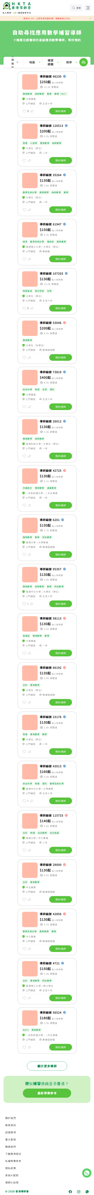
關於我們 (10, 1118)
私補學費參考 (13, 1161)
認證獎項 (10, 1132)
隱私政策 (10, 1168)
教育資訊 (10, 1125)
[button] (47, 62)
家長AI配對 (12, 1175)
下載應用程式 (13, 1154)
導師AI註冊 (12, 1182)
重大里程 (10, 1139)
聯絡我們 (10, 1146)
